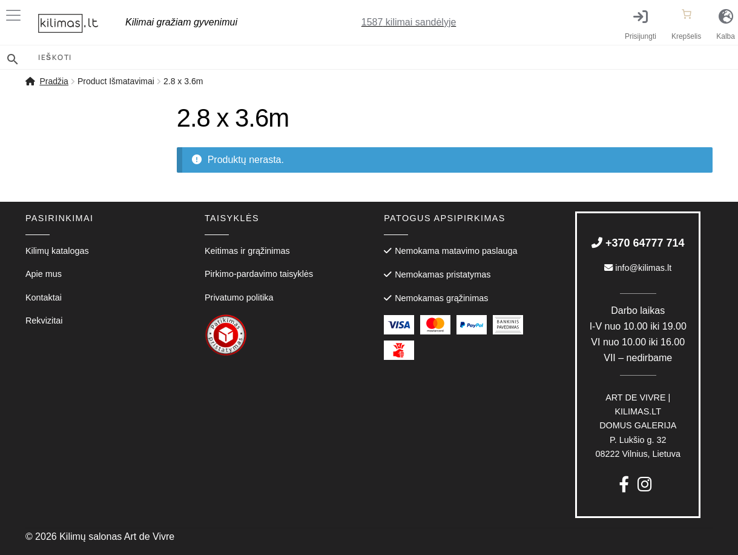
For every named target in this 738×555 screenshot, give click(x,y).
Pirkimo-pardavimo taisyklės (259, 274)
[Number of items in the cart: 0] (686, 14)
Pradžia (53, 81)
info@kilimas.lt (637, 268)
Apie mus (43, 274)
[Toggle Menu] (15, 15)
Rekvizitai (44, 320)
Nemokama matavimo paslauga (456, 251)
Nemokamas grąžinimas (441, 298)
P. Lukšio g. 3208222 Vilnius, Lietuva (637, 426)
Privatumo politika (239, 297)
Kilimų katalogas (57, 251)
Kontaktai (43, 297)
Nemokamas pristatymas (442, 274)
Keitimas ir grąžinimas (247, 251)
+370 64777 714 (638, 243)
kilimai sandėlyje (408, 22)
